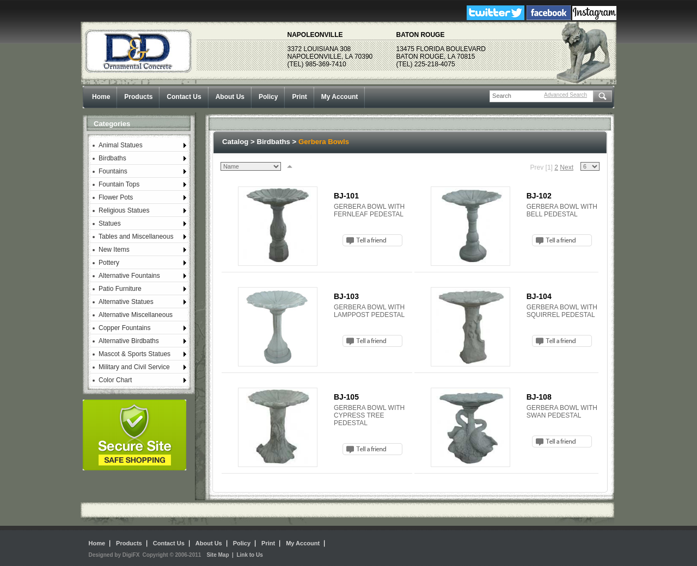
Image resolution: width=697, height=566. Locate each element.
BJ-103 (346, 296)
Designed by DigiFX (114, 555)
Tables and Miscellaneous (136, 236)
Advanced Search (565, 95)
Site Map (217, 555)
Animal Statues (121, 145)
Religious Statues (124, 210)
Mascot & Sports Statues (134, 354)
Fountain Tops (119, 184)
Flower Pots (116, 197)
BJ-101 (346, 195)
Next (566, 167)
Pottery (109, 262)
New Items (114, 249)
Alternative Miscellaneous (136, 315)
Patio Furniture (120, 289)
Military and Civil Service (134, 367)
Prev (537, 167)
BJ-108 (539, 397)
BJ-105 (346, 397)
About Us (230, 97)
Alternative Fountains (129, 275)
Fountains (113, 171)
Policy (268, 97)
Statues (110, 223)
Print (299, 97)
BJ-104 (539, 296)
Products (138, 97)
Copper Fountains (124, 328)
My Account (339, 97)
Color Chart (115, 380)
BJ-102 (539, 195)
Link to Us (249, 555)
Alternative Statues (126, 302)
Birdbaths (112, 158)
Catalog (235, 142)
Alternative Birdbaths (129, 341)
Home (101, 97)
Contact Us (184, 97)
